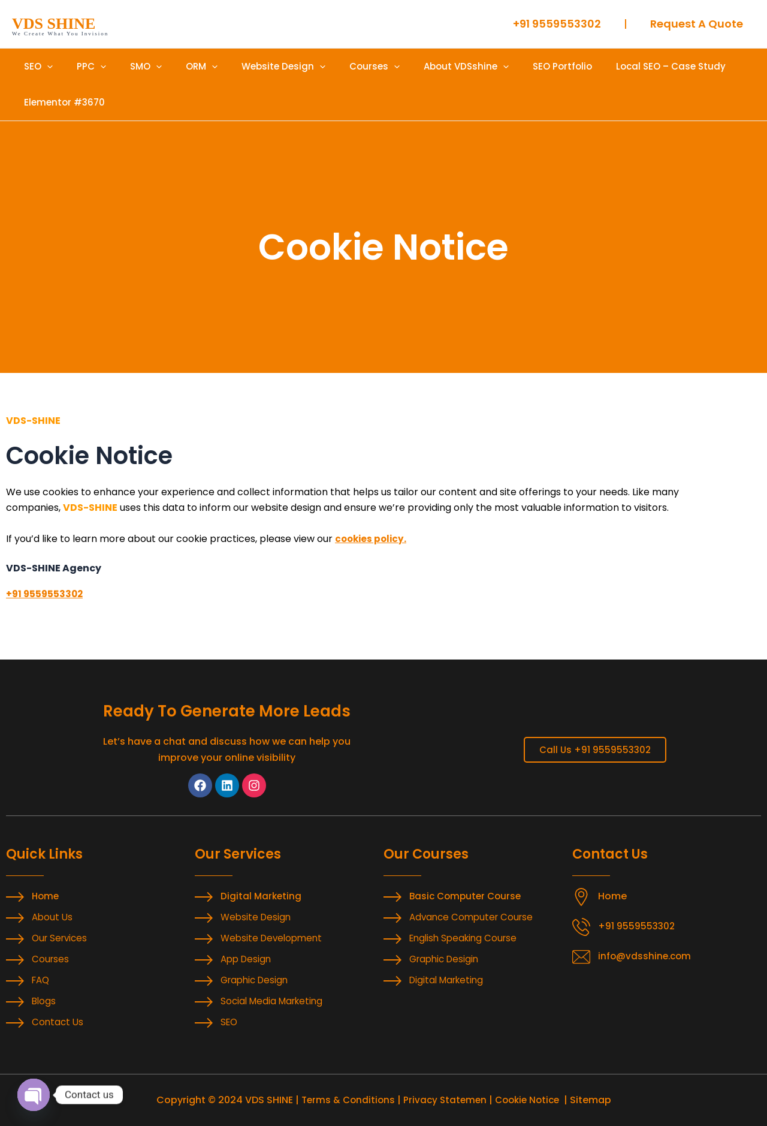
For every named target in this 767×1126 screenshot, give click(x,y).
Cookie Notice (530, 1100)
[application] (44, 67)
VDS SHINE (53, 23)
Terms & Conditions (344, 1100)
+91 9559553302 (46, 594)
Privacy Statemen (444, 1100)
